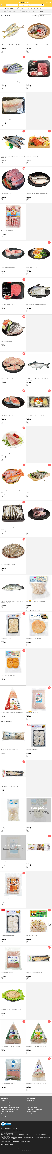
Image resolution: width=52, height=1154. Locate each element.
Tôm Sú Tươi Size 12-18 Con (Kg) (34, 490)
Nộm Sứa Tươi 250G (5, 823)
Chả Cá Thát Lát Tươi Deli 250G (7, 972)
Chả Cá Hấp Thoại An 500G (6, 861)
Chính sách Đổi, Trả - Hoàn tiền (34, 1109)
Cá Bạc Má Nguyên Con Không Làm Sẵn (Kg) (10, 44)
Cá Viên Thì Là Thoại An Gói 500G (34, 823)
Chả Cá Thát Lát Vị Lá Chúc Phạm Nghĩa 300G (36, 1046)
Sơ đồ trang (24, 1150)
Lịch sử (2, 1113)
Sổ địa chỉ (29, 1113)
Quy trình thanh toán (32, 1102)
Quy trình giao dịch (5, 1102)
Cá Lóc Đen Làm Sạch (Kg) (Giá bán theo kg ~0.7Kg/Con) (38, 44)
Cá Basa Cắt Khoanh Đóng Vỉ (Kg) (8, 267)
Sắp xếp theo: (35, 15)
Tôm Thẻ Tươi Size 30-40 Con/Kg (8, 564)
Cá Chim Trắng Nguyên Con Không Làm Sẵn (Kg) (37, 304)
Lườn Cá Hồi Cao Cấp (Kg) (32, 267)
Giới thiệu (3, 1100)
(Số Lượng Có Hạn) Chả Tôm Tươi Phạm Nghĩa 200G (12, 712)
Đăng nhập (3, 1116)
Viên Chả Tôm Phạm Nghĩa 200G (8, 898)
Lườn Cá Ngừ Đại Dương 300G (33, 81)
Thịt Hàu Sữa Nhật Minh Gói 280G (34, 861)
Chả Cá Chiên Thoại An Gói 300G (8, 675)
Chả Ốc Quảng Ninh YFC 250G (33, 749)
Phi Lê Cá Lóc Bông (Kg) (6, 119)
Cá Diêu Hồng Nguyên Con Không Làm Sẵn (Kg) (11, 490)
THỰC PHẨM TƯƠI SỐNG (14, 11)
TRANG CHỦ (3, 11)
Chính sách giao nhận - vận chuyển (9, 1109)
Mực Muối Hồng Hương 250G (7, 230)
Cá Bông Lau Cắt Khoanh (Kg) (7, 378)
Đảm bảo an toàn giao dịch (7, 1105)
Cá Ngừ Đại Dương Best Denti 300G (8, 304)
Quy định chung (30, 1100)
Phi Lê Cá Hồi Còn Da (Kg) (32, 156)
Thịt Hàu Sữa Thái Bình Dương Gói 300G (9, 749)
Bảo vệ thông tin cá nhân (33, 1105)
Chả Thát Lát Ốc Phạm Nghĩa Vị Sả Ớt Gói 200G (11, 1009)
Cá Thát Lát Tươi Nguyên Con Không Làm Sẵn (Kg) (37, 193)
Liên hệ (29, 1150)
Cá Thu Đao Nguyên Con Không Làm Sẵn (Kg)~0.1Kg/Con (13, 81)
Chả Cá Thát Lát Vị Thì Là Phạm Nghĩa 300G (10, 1046)
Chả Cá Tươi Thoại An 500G (32, 712)
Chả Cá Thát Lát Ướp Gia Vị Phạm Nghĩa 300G (36, 1083)
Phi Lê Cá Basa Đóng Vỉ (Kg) (7, 453)
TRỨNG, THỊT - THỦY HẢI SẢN (28, 11)
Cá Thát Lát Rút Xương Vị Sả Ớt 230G (34, 972)
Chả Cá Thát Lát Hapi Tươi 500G (8, 1083)
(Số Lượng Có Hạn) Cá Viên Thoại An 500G (36, 601)
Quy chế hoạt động (31, 1098)
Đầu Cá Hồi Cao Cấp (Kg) (6, 341)
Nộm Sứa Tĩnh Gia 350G (32, 935)
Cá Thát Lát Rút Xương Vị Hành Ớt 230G (9, 786)
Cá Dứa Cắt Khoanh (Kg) (6, 193)
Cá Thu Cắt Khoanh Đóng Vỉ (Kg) (8, 415)
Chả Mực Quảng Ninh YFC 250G (8, 935)
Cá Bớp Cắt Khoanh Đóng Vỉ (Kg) (33, 527)
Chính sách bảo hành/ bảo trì (8, 1111)
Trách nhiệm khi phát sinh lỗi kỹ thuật (10, 1107)
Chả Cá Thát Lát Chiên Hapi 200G (34, 638)
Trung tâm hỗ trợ (5, 1098)
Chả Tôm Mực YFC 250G (6, 638)
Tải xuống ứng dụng (31, 1111)
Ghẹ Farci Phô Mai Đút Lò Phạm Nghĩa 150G (36, 415)
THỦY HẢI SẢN (40, 11)
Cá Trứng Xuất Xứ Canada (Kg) (7, 527)
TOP (50, 925)
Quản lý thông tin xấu (32, 1107)
